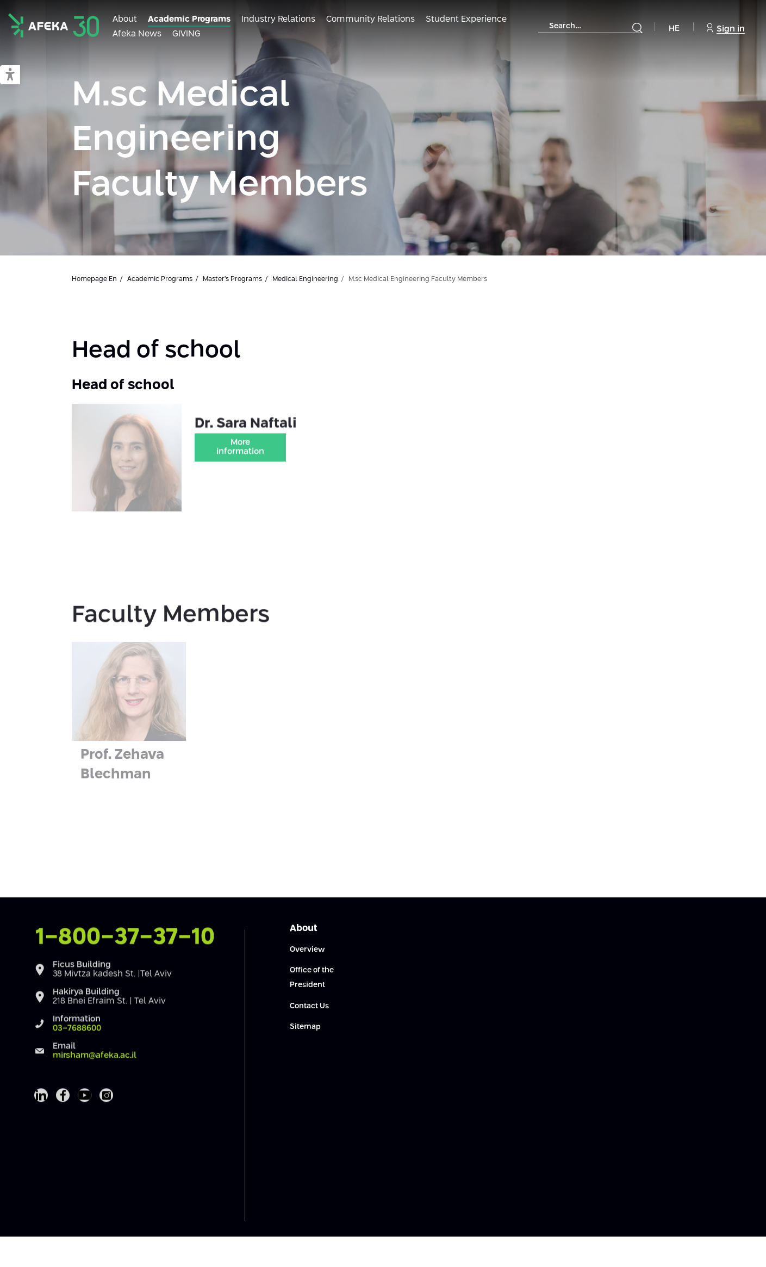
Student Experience (466, 19)
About (125, 19)
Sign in (726, 28)
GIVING (186, 34)
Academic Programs (189, 19)
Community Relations (370, 19)
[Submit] (637, 27)
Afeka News (137, 34)
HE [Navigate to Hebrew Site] (674, 28)
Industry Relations (278, 19)
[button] (10, 75)
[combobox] (590, 26)
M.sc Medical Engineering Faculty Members (220, 140)
